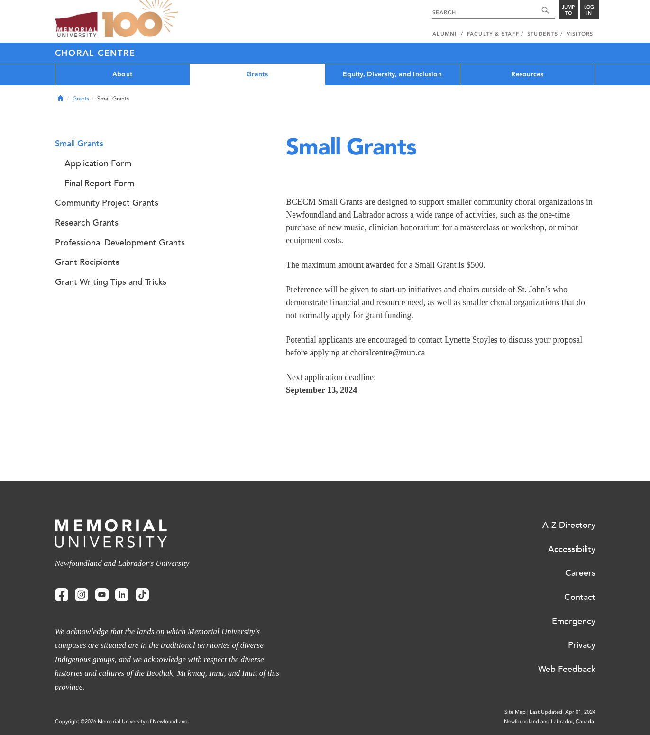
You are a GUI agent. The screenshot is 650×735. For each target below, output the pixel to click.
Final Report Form (99, 183)
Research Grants (87, 223)
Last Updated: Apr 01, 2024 (562, 712)
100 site (140, 19)
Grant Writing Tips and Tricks (110, 282)
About (122, 74)
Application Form (97, 163)
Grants (257, 74)
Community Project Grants (106, 203)
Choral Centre (95, 53)
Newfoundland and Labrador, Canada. (549, 721)
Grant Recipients (87, 262)
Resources (527, 74)
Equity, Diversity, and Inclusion (392, 74)
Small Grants (79, 143)
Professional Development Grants (120, 242)
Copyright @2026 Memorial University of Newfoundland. (122, 721)
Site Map (515, 712)
